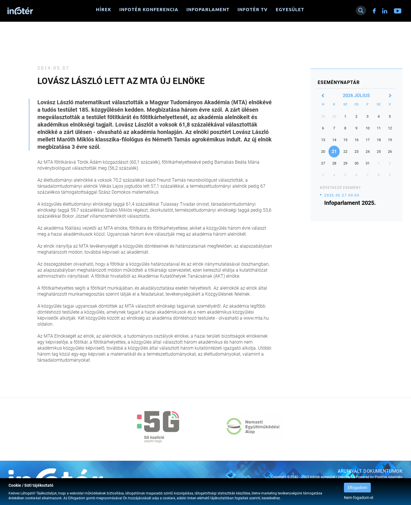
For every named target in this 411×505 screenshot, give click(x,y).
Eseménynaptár (339, 82)
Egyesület (290, 9)
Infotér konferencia (148, 9)
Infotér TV (252, 9)
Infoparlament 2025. (350, 202)
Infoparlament (207, 9)
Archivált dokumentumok (370, 471)
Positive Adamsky (388, 477)
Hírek (103, 9)
